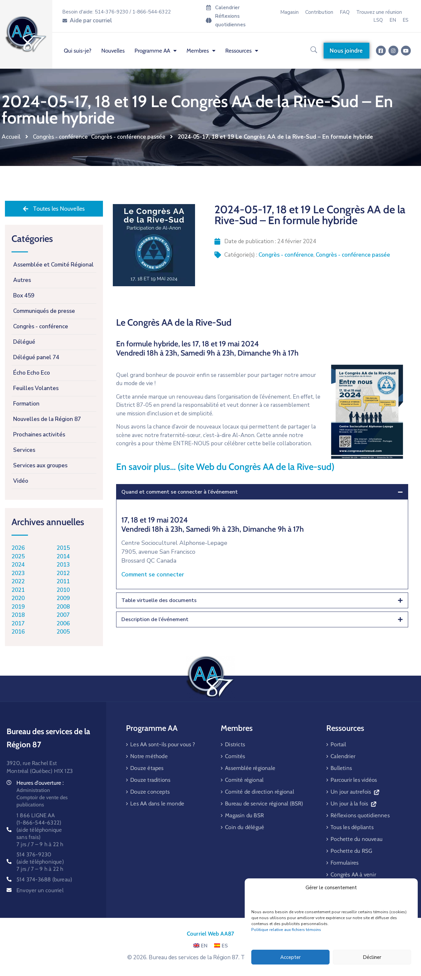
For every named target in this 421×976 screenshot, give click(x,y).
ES (221, 945)
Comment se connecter (152, 574)
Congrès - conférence (60, 137)
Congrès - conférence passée (128, 137)
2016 (18, 632)
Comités (235, 756)
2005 (63, 632)
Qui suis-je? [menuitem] (77, 50)
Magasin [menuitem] (289, 12)
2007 (63, 615)
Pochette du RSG (351, 851)
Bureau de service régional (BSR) (264, 803)
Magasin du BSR (244, 815)
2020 (18, 598)
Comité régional (244, 780)
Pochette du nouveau (357, 839)
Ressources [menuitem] (241, 50)
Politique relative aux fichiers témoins (286, 929)
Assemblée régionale (250, 768)
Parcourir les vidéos (354, 780)
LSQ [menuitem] (378, 20)
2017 (18, 623)
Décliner (372, 957)
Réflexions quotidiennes (360, 815)
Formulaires (345, 862)
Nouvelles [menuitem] (113, 50)
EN (200, 945)
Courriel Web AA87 (210, 933)
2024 (18, 565)
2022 (18, 581)
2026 (18, 548)
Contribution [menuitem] (319, 12)
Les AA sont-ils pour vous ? (162, 744)
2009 (63, 598)
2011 (63, 581)
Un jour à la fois (353, 803)
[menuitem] (392, 20)
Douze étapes (146, 768)
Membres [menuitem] (200, 50)
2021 (18, 590)
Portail (338, 744)
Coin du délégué (244, 827)
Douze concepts (150, 791)
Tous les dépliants (352, 827)
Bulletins (341, 768)
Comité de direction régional (259, 791)
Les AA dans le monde (157, 803)
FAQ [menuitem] (345, 12)
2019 (18, 607)
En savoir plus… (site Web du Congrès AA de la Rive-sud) (225, 466)
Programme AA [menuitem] (156, 50)
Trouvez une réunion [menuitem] (379, 12)
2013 (63, 565)
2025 (18, 556)
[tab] (262, 492)
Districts (235, 744)
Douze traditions (150, 780)
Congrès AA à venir (353, 874)
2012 (63, 573)
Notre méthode (149, 756)
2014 (63, 556)
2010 (63, 590)
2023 (18, 573)
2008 (63, 607)
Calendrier (343, 756)
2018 (18, 615)
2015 (63, 548)
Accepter (290, 957)
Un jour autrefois (355, 791)
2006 (63, 623)
